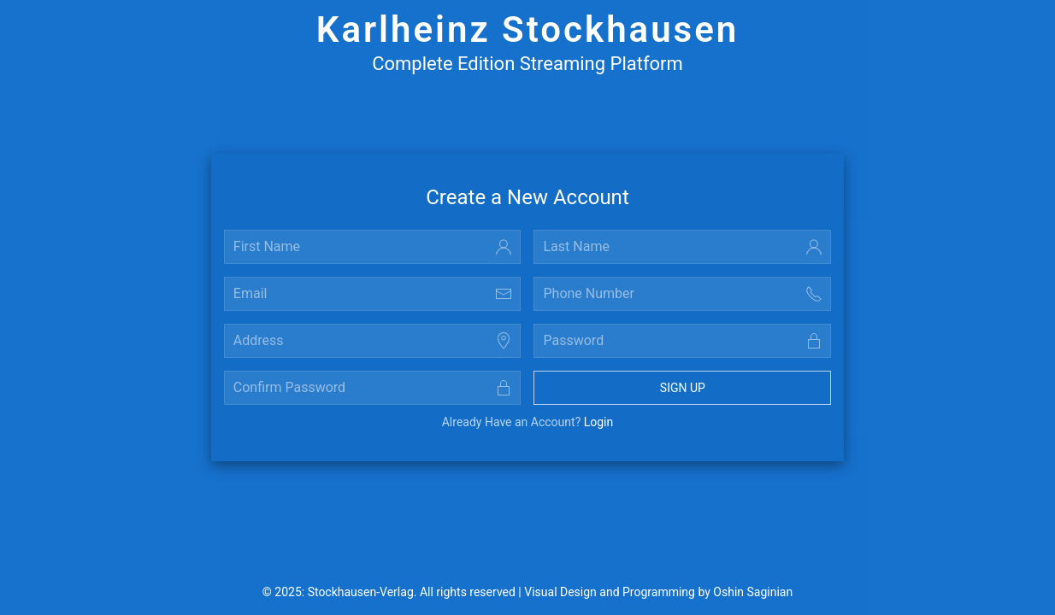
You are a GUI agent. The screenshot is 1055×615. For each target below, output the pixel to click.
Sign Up (682, 388)
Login (599, 422)
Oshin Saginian (753, 592)
